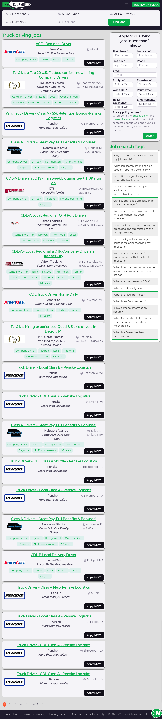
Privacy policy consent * (127, 112)
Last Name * (144, 51)
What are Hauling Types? (129, 294)
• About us (11, 714)
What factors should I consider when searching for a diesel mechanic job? (132, 322)
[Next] (42, 704)
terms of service (122, 119)
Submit (150, 135)
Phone (141, 61)
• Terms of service (33, 714)
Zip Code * (119, 61)
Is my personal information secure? (130, 309)
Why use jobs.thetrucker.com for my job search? (134, 157)
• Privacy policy (57, 714)
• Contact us (79, 714)
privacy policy (140, 115)
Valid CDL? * (120, 90)
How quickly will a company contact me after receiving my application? (132, 243)
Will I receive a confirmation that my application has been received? (134, 214)
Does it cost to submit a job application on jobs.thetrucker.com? (130, 190)
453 (35, 704)
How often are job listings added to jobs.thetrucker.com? (134, 178)
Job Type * (119, 80)
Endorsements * (147, 99)
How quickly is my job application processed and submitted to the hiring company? (134, 228)
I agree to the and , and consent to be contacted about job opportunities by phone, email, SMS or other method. (134, 123)
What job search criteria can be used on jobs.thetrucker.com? (133, 167)
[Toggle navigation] (126, 4)
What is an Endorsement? (130, 301)
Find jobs (119, 22)
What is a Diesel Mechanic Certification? (130, 334)
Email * (117, 70)
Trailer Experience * (120, 101)
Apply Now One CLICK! (146, 4)
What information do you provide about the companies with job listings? (134, 271)
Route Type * (144, 90)
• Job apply (97, 714)
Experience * (144, 80)
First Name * (120, 51)
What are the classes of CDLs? (132, 281)
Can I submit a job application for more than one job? (134, 202)
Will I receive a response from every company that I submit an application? (133, 257)
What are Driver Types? (128, 288)
